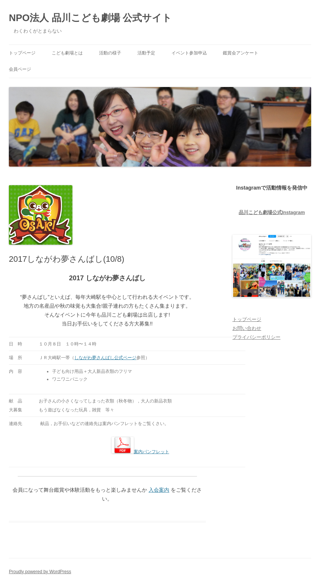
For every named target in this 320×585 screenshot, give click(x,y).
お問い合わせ (246, 328)
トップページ (22, 53)
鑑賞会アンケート (240, 53)
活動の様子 (110, 53)
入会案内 (159, 490)
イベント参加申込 (189, 53)
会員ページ (20, 69)
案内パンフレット (140, 451)
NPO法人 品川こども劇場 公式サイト (90, 17)
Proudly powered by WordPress (40, 571)
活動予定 (146, 53)
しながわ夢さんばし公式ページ (105, 357)
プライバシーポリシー (256, 337)
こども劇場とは (67, 53)
